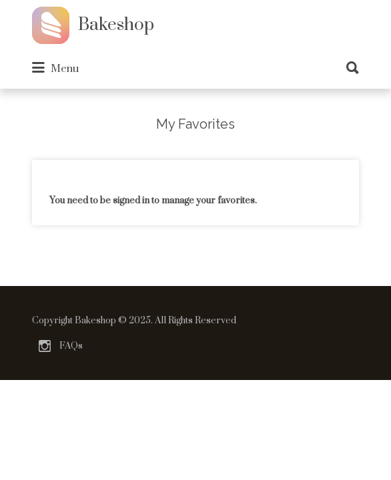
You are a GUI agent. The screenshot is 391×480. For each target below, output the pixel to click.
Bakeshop (116, 25)
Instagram (45, 346)
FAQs (71, 346)
